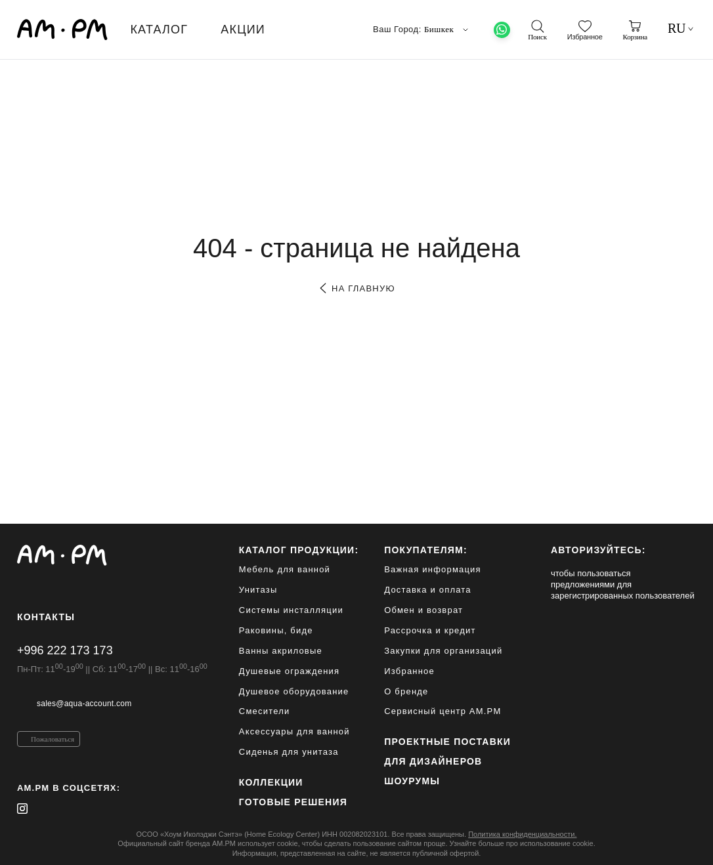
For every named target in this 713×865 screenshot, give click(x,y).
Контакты (46, 617)
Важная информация (432, 569)
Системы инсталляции (291, 610)
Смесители (264, 711)
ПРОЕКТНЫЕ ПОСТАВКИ (447, 741)
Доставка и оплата (427, 590)
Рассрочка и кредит (429, 630)
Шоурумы (412, 781)
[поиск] (537, 30)
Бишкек (447, 29)
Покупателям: (425, 550)
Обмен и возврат (423, 610)
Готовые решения (293, 802)
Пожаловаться (52, 739)
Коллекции (271, 782)
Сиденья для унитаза (289, 752)
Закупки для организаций (443, 651)
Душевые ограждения (289, 671)
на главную (356, 288)
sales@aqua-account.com (84, 703)
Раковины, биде (276, 630)
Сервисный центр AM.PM (442, 711)
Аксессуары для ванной (294, 731)
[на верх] (683, 845)
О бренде (406, 691)
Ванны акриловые (280, 651)
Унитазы (258, 590)
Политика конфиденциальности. (522, 834)
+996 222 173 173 (65, 650)
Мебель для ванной (284, 569)
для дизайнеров (433, 761)
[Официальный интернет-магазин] (112, 555)
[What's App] (502, 30)
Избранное (409, 671)
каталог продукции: (298, 550)
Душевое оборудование (294, 691)
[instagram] (22, 808)
